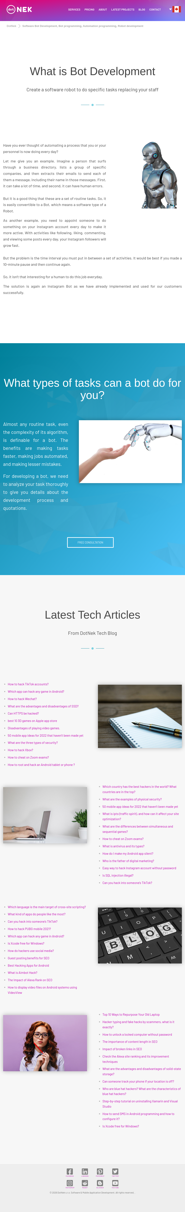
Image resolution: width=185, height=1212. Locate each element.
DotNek (11, 26)
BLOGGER (100, 1184)
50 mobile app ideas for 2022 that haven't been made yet (45, 735)
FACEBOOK (70, 1172)
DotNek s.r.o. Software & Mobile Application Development (85, 1192)
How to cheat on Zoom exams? (28, 757)
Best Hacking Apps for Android (28, 965)
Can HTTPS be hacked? (23, 713)
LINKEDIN (85, 1172)
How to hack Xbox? (20, 750)
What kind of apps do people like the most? (36, 914)
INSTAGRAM (70, 1184)
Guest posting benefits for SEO (28, 958)
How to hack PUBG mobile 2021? (29, 929)
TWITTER (115, 1172)
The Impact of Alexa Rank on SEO (30, 980)
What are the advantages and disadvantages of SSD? (43, 706)
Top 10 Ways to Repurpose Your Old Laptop (131, 1014)
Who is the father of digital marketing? (128, 861)
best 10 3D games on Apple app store (32, 721)
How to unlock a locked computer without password (137, 1034)
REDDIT (84, 1184)
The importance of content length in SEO (130, 1041)
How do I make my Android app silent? (128, 853)
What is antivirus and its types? (124, 846)
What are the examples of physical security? (132, 799)
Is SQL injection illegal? (118, 875)
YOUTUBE (115, 1184)
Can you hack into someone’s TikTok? (127, 883)
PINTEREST (100, 1172)
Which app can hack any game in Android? (36, 691)
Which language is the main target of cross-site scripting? (47, 907)
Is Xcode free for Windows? (26, 943)
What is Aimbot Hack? (22, 972)
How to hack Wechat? (22, 699)
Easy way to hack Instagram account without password (139, 868)
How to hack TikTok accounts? (28, 684)
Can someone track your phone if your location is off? (138, 1081)
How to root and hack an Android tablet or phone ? (41, 765)
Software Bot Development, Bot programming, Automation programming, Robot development (82, 26)
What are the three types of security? (33, 742)
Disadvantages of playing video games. (34, 728)
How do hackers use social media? (31, 951)
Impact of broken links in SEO (122, 1049)
